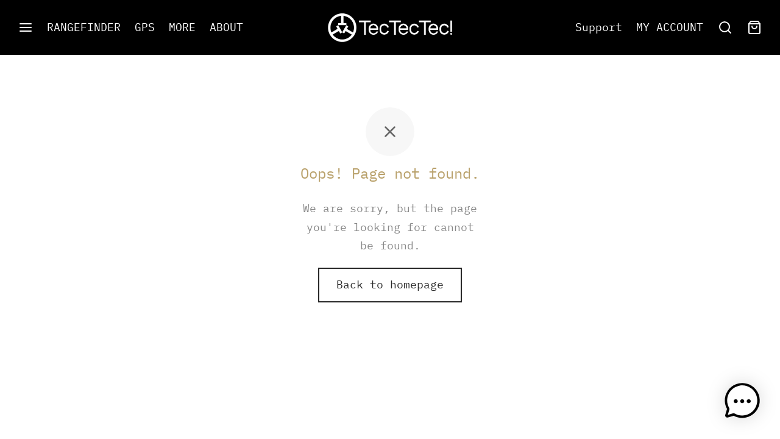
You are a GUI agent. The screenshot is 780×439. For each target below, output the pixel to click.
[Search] (725, 27)
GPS (145, 27)
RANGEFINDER (84, 27)
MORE (182, 27)
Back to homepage (390, 284)
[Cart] (754, 27)
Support (598, 27)
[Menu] (25, 27)
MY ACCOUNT (669, 27)
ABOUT (226, 27)
